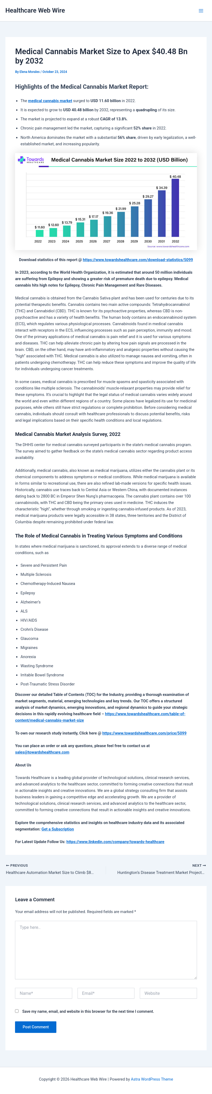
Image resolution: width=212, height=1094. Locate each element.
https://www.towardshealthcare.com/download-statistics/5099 (138, 259)
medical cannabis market (50, 100)
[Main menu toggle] (201, 10)
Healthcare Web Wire (35, 10)
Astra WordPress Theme (152, 1079)
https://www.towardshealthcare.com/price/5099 (144, 733)
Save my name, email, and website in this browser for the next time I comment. (88, 1012)
